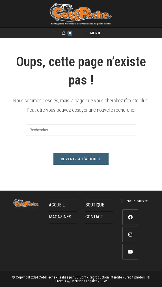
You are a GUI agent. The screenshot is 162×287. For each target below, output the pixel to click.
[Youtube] (130, 251)
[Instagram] (130, 234)
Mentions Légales (85, 281)
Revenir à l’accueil (81, 159)
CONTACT (94, 217)
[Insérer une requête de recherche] (81, 130)
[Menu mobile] (93, 33)
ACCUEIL (57, 205)
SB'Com (80, 277)
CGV (103, 281)
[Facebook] (130, 217)
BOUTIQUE (94, 205)
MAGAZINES (60, 217)
